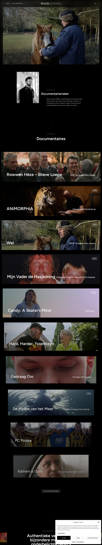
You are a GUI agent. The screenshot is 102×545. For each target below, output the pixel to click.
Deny (78, 538)
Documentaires (17, 3)
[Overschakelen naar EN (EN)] (95, 3)
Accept (64, 538)
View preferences (92, 538)
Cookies (73, 541)
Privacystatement (80, 541)
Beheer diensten (61, 533)
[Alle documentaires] (51, 491)
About (8, 3)
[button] (98, 522)
